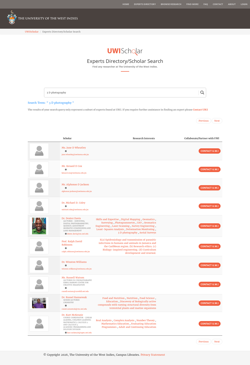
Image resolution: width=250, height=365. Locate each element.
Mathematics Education (115, 323)
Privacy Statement (153, 354)
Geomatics (148, 219)
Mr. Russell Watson (73, 277)
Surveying (107, 222)
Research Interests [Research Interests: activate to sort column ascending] (144, 138)
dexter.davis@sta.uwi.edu (77, 234)
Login (244, 4)
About (232, 4)
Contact (218, 4)
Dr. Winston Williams (74, 261)
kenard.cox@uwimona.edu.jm (74, 173)
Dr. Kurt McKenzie (72, 314)
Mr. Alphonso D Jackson (75, 184)
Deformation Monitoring (140, 229)
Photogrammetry (125, 222)
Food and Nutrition (113, 298)
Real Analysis (104, 320)
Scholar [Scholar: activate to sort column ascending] (67, 138)
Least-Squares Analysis (110, 229)
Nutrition (132, 298)
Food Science (147, 298)
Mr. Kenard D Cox (72, 166)
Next (217, 120)
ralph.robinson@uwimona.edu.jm (76, 252)
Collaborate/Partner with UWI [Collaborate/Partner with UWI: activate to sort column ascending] (201, 138)
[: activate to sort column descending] (44, 138)
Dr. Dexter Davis (71, 218)
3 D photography (127, 232)
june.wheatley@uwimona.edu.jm (75, 154)
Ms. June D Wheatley (74, 147)
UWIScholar (31, 31)
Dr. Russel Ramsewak (74, 297)
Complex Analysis (124, 320)
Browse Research (171, 4)
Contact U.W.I (200, 109)
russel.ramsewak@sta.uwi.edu (74, 309)
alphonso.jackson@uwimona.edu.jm (77, 191)
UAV (139, 222)
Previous (204, 120)
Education (112, 301)
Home (126, 4)
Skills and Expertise (107, 219)
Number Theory (145, 320)
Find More (192, 4)
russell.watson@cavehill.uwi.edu (75, 291)
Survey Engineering (143, 225)
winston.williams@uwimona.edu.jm (77, 269)
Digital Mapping (130, 219)
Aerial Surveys (147, 232)
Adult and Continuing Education (137, 327)
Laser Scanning (121, 225)
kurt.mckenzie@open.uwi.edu (79, 333)
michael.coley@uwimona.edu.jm (75, 210)
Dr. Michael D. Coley (73, 202)
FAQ (205, 4)
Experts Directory (145, 4)
